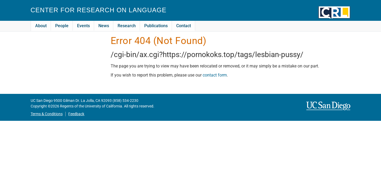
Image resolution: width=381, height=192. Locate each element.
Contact (183, 25)
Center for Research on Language (99, 10)
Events (83, 25)
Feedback (76, 114)
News (103, 25)
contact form (215, 75)
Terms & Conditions (47, 114)
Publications (156, 25)
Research (127, 25)
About (41, 25)
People (62, 25)
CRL (334, 12)
